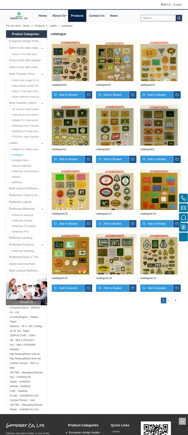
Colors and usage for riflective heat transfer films (29, 80)
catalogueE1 (147, 149)
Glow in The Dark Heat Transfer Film (29, 91)
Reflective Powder (22, 220)
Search (179, 18)
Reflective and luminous (25, 171)
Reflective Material (22, 215)
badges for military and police (28, 149)
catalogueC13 (148, 278)
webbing (16, 182)
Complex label (20, 160)
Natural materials (21, 165)
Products (77, 15)
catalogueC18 (60, 213)
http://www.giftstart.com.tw (24, 353)
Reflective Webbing (23, 250)
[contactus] (26, 289)
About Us (58, 15)
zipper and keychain (22, 263)
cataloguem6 (59, 84)
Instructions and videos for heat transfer (29, 114)
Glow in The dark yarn (24, 54)
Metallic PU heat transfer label (29, 120)
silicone (16, 176)
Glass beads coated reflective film (29, 85)
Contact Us (96, 15)
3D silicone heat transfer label (29, 109)
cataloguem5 (103, 84)
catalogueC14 (104, 278)
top (182, 421)
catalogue (17, 154)
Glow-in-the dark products (26, 67)
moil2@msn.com (29, 395)
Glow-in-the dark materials (26, 47)
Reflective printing (20, 237)
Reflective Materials (22, 208)
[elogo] (19, 16)
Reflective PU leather (24, 226)
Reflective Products (21, 244)
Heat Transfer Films (22, 73)
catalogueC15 (60, 278)
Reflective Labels (20, 202)
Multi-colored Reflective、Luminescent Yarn (28, 188)
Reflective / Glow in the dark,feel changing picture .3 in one (28, 195)
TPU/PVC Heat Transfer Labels (29, 136)
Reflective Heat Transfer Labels (29, 125)
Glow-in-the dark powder (25, 60)
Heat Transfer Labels (22, 102)
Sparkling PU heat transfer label (29, 131)
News (114, 15)
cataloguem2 (147, 84)
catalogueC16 (148, 213)
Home (43, 15)
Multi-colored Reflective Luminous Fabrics (28, 270)
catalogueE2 (103, 149)
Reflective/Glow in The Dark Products (28, 257)
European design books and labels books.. (28, 41)
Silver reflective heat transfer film (29, 96)
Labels (13, 142)
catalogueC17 (104, 213)
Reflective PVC (20, 231)
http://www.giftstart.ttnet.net (25, 358)
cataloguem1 (59, 149)
